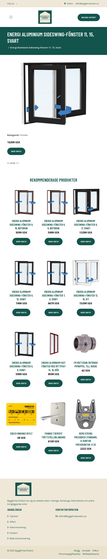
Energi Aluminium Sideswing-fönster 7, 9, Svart (53, 295)
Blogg (77, 550)
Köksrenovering (18, 527)
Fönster (24, 135)
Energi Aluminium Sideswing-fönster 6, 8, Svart (21, 366)
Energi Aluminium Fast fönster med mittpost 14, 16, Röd (53, 366)
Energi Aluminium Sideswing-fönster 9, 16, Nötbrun (21, 224)
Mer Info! (16, 151)
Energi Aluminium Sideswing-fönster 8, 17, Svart (85, 224)
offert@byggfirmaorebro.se (87, 3)
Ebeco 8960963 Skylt (21, 433)
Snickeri (14, 532)
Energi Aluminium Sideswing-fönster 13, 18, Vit (86, 295)
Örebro (70, 3)
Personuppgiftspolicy (69, 553)
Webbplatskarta (91, 553)
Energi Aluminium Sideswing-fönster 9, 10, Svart (21, 295)
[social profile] (17, 3)
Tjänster (14, 516)
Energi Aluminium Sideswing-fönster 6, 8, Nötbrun (53, 224)
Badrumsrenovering (20, 538)
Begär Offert (88, 17)
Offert (13, 521)
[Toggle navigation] (10, 17)
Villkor (95, 550)
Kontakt (86, 550)
